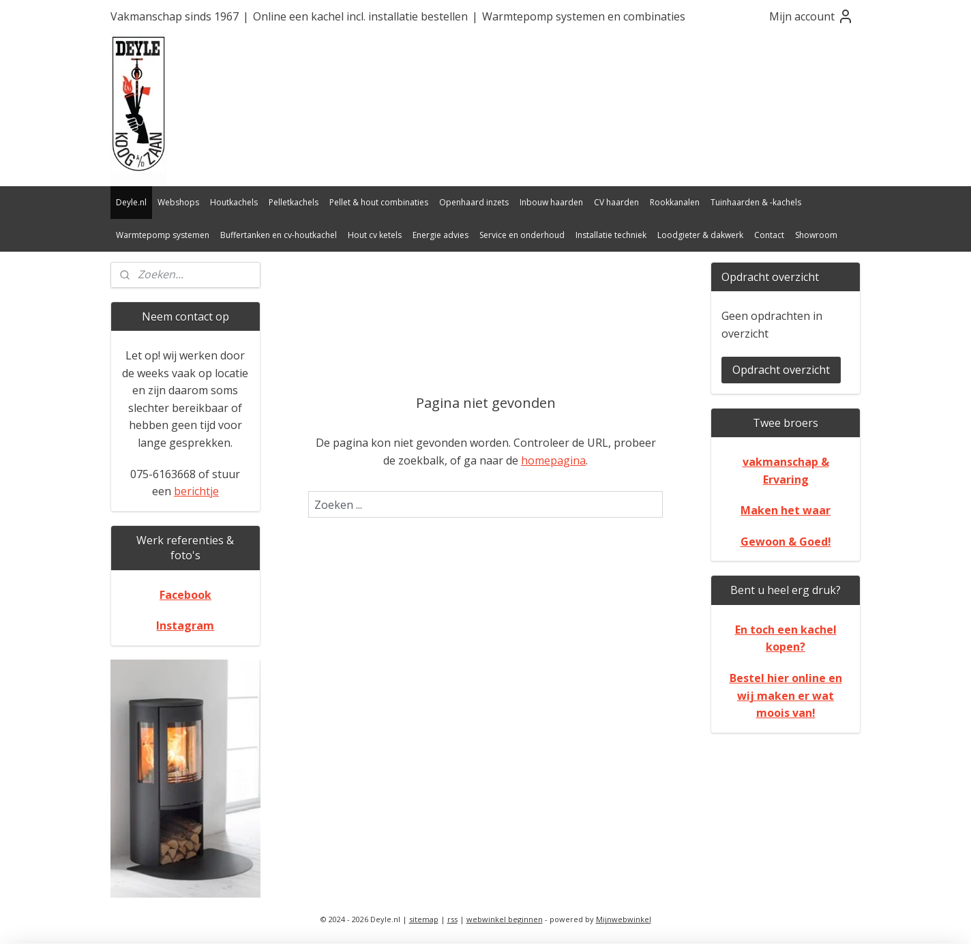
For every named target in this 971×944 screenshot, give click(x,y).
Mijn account (811, 16)
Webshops (178, 202)
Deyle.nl (131, 202)
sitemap (423, 919)
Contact (769, 235)
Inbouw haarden (551, 202)
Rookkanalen (675, 202)
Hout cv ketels (375, 235)
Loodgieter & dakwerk (700, 235)
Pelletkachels (293, 202)
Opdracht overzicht (781, 369)
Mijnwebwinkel (623, 919)
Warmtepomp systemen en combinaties (583, 16)
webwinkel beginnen (504, 919)
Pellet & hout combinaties (378, 202)
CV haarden (616, 202)
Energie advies (440, 235)
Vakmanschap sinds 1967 (174, 16)
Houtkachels (234, 202)
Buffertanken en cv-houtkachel (278, 235)
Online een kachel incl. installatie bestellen (360, 16)
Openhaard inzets (474, 202)
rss (452, 919)
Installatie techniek (611, 235)
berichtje (196, 491)
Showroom (816, 235)
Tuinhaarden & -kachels (756, 202)
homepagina (553, 460)
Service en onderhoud (522, 235)
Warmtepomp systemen (162, 235)
